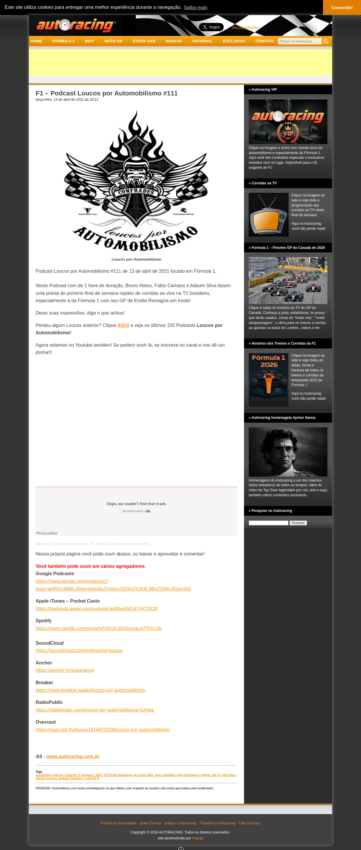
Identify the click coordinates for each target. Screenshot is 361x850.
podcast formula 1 (71, 778)
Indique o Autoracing (180, 823)
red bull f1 (92, 778)
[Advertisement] (180, 62)
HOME (36, 41)
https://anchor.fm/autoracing (65, 670)
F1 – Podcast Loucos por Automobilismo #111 (120, 543)
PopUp (197, 838)
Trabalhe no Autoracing (217, 823)
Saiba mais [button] (195, 7)
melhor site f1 (210, 775)
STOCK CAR (144, 41)
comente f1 (72, 775)
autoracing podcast (49, 775)
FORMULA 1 (63, 41)
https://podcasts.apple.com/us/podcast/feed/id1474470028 (97, 608)
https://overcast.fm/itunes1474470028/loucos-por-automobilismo (102, 729)
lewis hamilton (165, 775)
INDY (89, 41)
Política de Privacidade (118, 823)
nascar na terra (46, 778)
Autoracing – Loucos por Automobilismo (62, 543)
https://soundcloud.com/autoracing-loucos (79, 650)
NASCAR (174, 41)
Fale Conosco (250, 823)
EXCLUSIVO (234, 41)
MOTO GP (113, 41)
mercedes (228, 775)
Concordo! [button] (342, 7)
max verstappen (188, 775)
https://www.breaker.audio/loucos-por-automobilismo (90, 690)
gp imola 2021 (143, 775)
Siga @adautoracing (245, 27)
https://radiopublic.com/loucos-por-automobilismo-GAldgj (95, 709)
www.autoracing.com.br (73, 756)
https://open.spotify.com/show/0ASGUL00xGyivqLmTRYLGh (99, 628)
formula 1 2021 (92, 775)
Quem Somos (150, 823)
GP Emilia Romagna (118, 775)
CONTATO (264, 41)
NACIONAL (202, 41)
